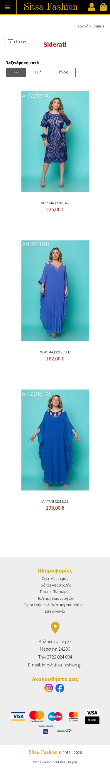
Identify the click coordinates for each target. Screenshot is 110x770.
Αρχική (82, 26)
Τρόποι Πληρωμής (55, 591)
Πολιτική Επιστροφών (55, 598)
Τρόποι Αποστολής (55, 585)
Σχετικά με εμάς (55, 578)
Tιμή (37, 72)
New (16, 72)
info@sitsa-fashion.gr (62, 664)
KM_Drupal (68, 762)
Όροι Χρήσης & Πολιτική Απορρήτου (55, 604)
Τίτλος (62, 72)
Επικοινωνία (55, 611)
